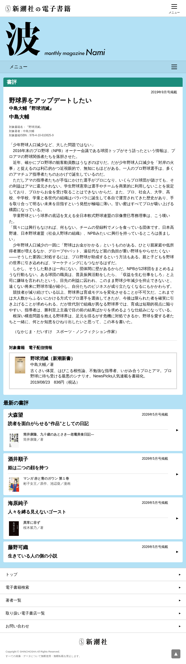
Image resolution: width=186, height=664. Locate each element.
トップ (11, 574)
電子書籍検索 (17, 587)
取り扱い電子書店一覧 (25, 613)
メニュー (93, 66)
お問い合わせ (17, 626)
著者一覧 (13, 600)
